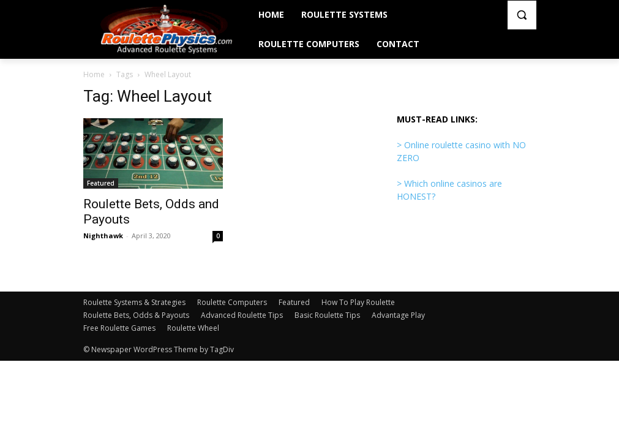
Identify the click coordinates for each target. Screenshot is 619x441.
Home (94, 74)
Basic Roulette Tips (327, 315)
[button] (522, 15)
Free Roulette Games (119, 328)
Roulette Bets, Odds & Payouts (136, 315)
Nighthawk (103, 235)
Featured (100, 183)
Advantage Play (398, 315)
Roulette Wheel (193, 328)
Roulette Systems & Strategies (134, 302)
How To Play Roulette (358, 302)
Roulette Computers (232, 302)
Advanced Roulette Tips (242, 315)
